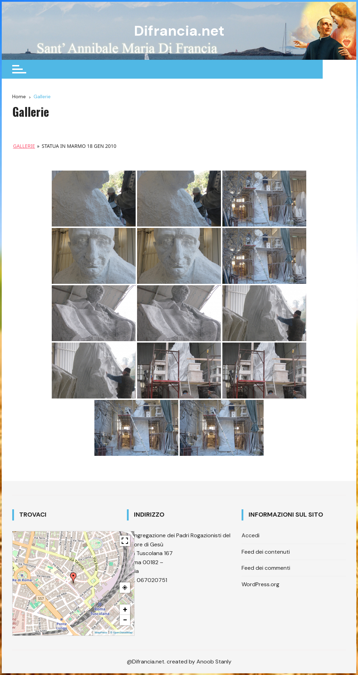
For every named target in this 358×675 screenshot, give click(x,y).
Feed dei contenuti (266, 551)
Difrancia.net (179, 30)
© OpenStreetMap (121, 632)
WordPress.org (260, 584)
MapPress (101, 632)
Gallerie (24, 146)
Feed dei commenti (266, 568)
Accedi (250, 535)
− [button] (125, 620)
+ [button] (125, 609)
